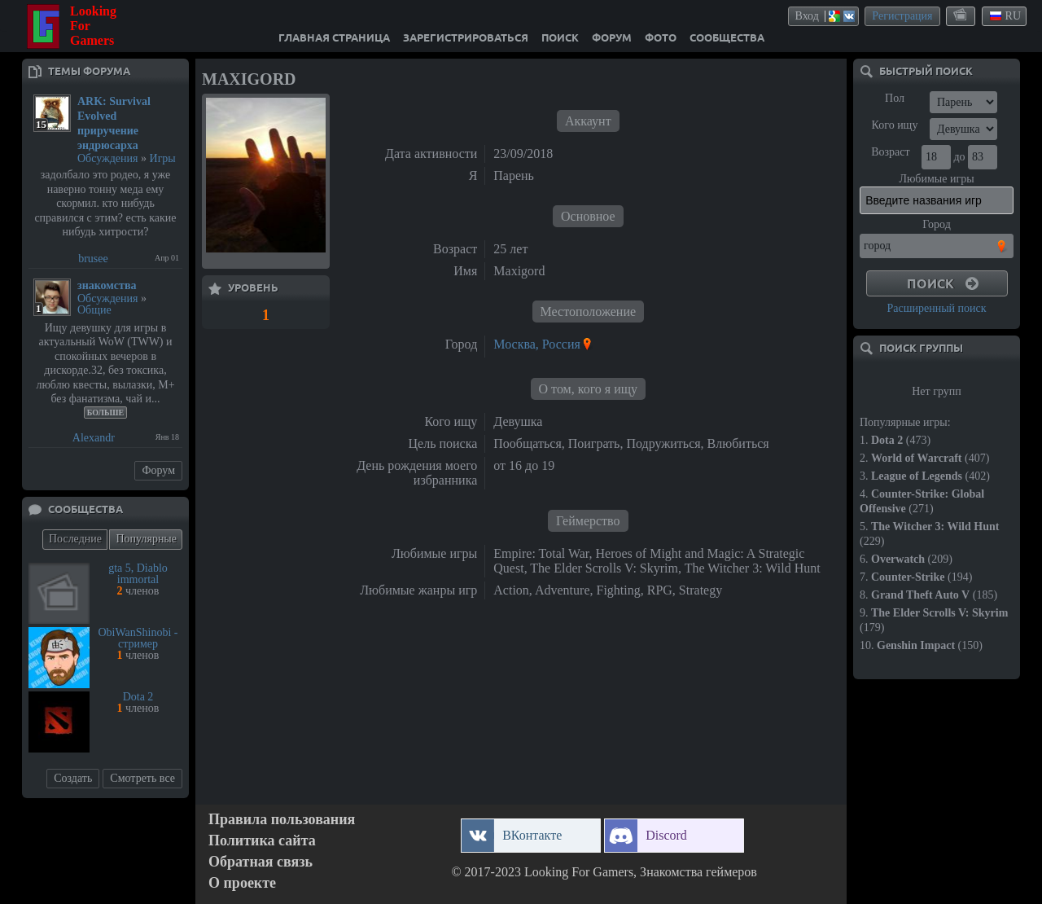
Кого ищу (895, 125)
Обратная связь (260, 862)
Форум (158, 470)
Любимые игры (936, 179)
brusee (93, 258)
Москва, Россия (536, 344)
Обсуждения (107, 158)
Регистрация (902, 16)
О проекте (242, 883)
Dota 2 (138, 697)
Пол (894, 98)
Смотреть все (142, 778)
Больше (106, 412)
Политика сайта (262, 841)
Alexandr (93, 438)
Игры (163, 158)
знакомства (107, 285)
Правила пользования (281, 819)
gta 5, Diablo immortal (138, 574)
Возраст (890, 152)
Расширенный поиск (936, 308)
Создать (73, 778)
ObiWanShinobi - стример (137, 638)
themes (961, 15)
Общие (94, 310)
